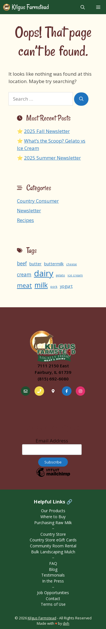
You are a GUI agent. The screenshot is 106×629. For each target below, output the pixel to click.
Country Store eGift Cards (53, 540)
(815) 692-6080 (53, 379)
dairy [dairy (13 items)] (43, 273)
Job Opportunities (53, 592)
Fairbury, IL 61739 (53, 372)
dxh (66, 623)
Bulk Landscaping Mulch (53, 551)
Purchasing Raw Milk (53, 522)
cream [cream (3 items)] (24, 274)
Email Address (52, 446)
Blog (53, 569)
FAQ (53, 563)
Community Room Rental (53, 545)
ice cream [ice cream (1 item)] (75, 275)
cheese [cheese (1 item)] (71, 264)
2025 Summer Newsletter (52, 157)
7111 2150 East (53, 365)
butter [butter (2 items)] (35, 263)
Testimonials (53, 575)
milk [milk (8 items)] (41, 285)
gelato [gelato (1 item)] (60, 275)
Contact (53, 598)
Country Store (53, 534)
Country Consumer (38, 201)
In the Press (53, 581)
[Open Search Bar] (82, 7)
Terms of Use (53, 604)
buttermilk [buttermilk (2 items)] (54, 263)
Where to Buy (53, 516)
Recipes (25, 220)
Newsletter (29, 210)
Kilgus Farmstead (29, 7)
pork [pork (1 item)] (53, 287)
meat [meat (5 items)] (24, 285)
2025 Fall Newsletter (47, 131)
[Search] (81, 99)
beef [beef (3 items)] (22, 263)
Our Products (53, 510)
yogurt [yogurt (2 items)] (66, 286)
